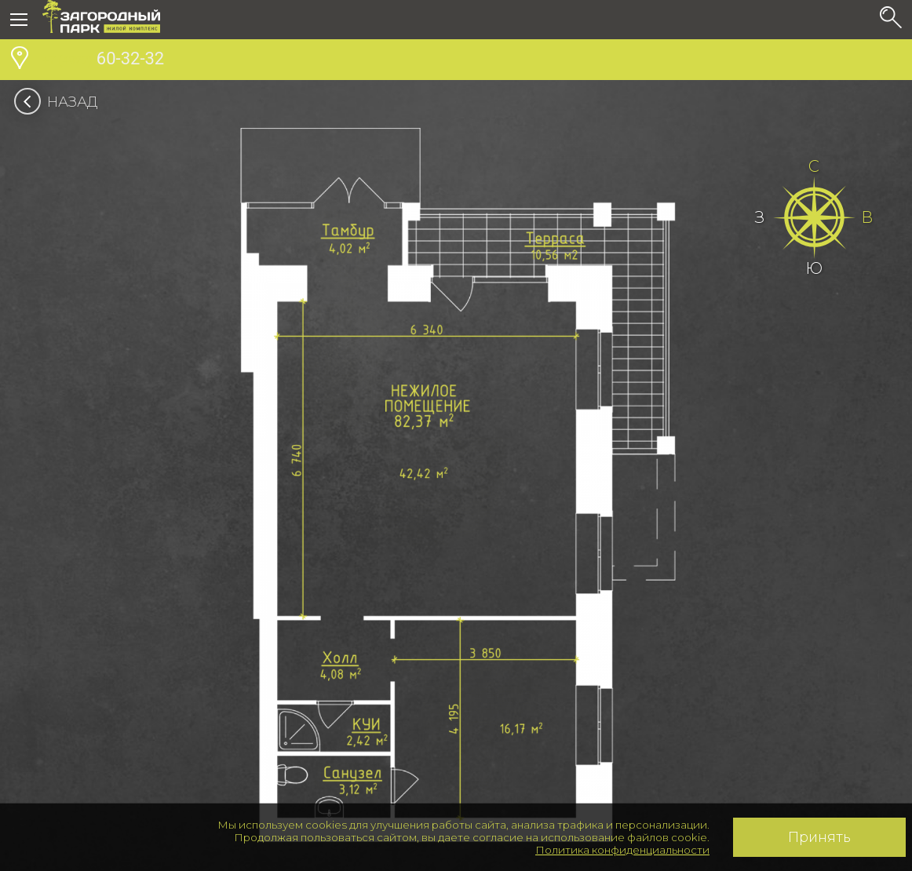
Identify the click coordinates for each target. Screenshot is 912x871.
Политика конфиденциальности (622, 850)
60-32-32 (103, 60)
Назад (61, 102)
